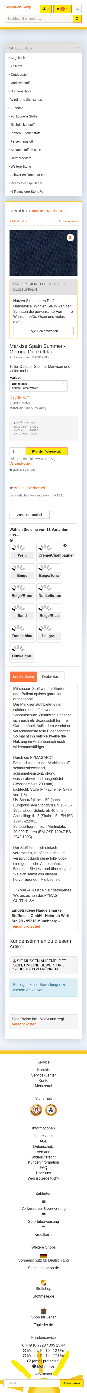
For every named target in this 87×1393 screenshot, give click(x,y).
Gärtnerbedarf (20, 158)
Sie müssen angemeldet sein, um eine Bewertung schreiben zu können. (39, 965)
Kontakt (43, 1070)
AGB (44, 1141)
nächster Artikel (67, 221)
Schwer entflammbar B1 (27, 175)
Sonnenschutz (20, 91)
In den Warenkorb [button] (46, 451)
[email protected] (27, 926)
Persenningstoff (21, 141)
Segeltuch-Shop (18, 7)
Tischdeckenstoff (22, 125)
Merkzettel (43, 1086)
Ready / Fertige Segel (25, 183)
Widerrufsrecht (43, 1157)
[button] (77, 9)
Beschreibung (23, 677)
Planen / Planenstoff (24, 133)
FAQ (43, 1168)
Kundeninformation (43, 1162)
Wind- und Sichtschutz (26, 99)
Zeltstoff (15, 66)
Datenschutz (43, 1146)
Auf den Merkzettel (29, 488)
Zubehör (16, 108)
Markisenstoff (19, 83)
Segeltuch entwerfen (43, 331)
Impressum (43, 1136)
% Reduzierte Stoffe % (26, 191)
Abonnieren (71, 1383)
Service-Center (43, 1075)
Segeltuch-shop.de (43, 1268)
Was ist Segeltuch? (43, 1178)
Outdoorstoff (19, 74)
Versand (43, 1152)
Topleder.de (43, 1325)
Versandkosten (21, 463)
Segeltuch (17, 58)
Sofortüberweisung (43, 1221)
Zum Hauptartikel (29, 515)
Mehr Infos (46, 1366)
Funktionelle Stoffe (23, 116)
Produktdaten (51, 677)
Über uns (43, 1173)
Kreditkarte (43, 1234)
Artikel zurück (19, 221)
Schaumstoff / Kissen (25, 150)
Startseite (36, 211)
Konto (43, 1081)
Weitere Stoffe (20, 166)
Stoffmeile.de (43, 1296)
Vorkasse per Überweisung (43, 1208)
